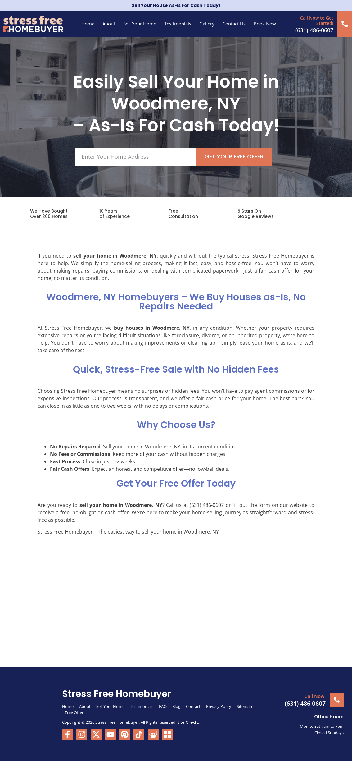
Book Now (265, 24)
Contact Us (234, 24)
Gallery (206, 24)
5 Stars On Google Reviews (255, 213)
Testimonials (177, 24)
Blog (176, 705)
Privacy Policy (218, 705)
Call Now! (315, 696)
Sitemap (245, 705)
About (108, 24)
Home (87, 24)
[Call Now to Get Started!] (345, 23)
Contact (193, 705)
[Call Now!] (337, 699)
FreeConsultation (183, 213)
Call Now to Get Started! (317, 20)
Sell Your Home (139, 24)
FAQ (163, 705)
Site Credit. (188, 722)
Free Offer (74, 712)
